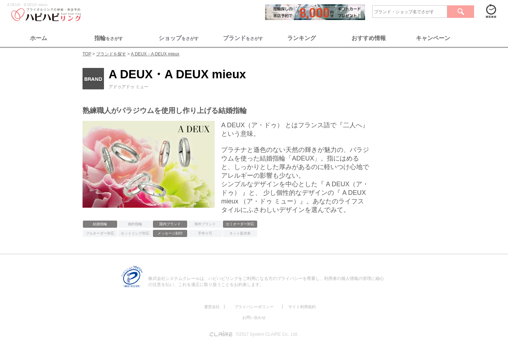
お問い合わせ (254, 317)
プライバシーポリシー (254, 307)
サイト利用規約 (302, 307)
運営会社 (212, 307)
